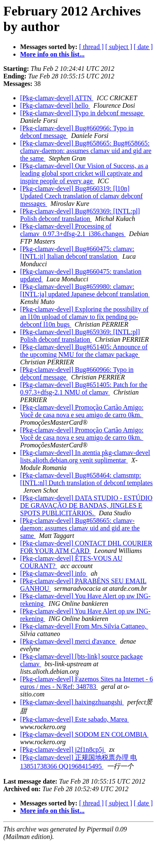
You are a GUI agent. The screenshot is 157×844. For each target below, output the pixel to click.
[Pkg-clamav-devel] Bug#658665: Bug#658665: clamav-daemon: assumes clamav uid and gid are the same (86, 151)
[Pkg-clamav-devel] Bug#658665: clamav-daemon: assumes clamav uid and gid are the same (80, 528)
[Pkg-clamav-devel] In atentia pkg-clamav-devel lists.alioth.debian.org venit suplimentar (85, 456)
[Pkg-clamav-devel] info (54, 573)
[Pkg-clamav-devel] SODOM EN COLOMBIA (84, 734)
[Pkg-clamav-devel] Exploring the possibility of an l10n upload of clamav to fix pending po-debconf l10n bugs (84, 317)
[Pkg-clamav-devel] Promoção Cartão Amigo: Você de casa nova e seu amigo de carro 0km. (82, 411)
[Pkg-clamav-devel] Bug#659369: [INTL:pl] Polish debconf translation (80, 215)
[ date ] (143, 46)
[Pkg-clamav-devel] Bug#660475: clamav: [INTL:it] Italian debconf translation (77, 252)
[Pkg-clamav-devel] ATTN (56, 97)
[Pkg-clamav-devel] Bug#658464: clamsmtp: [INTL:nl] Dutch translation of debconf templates (86, 479)
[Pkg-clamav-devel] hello (55, 105)
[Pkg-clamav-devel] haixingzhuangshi (72, 702)
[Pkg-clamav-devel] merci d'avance (68, 641)
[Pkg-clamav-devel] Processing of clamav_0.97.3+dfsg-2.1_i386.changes (73, 230)
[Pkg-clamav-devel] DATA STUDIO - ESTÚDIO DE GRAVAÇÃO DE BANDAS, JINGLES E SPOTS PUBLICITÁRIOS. (86, 505)
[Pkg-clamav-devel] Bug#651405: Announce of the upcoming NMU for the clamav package (83, 350)
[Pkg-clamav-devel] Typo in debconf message (82, 113)
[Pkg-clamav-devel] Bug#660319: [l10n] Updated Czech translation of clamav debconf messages (81, 196)
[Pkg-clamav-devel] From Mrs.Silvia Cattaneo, (84, 626)
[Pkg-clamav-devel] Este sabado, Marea (74, 719)
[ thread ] (91, 46)
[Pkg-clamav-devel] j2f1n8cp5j (63, 749)
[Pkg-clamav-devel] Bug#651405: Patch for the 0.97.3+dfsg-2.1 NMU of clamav (83, 388)
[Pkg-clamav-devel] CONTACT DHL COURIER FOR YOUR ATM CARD (86, 547)
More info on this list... (52, 54)
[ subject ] (119, 46)
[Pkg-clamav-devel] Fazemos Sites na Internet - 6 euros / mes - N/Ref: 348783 (86, 682)
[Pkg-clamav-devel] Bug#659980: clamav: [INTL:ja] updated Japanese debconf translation (85, 290)
